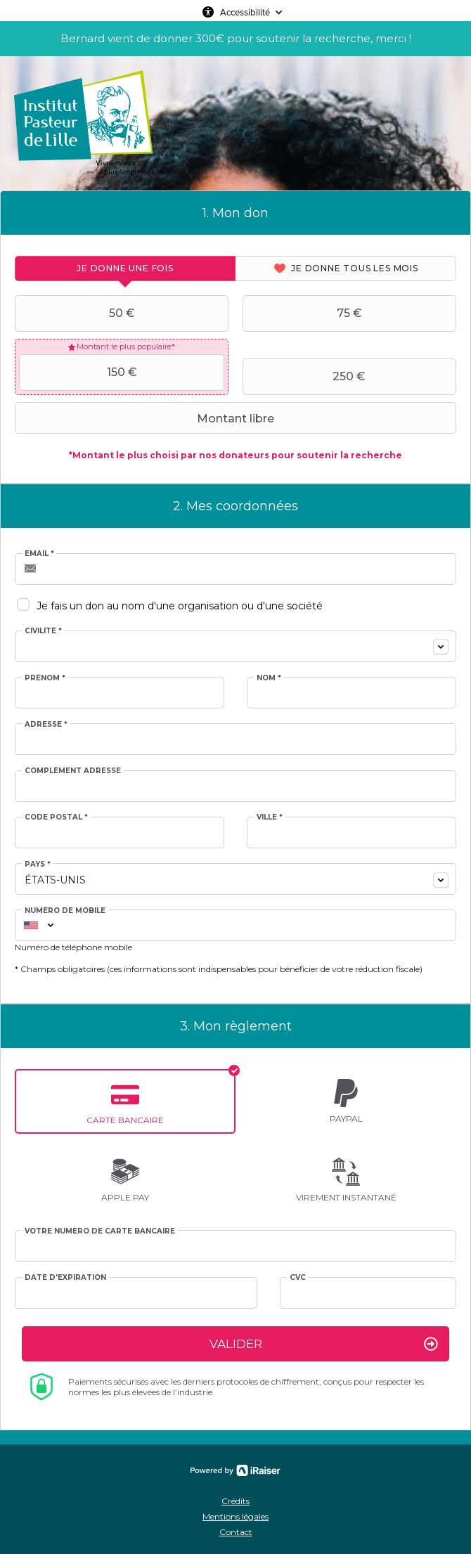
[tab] (125, 268)
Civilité (43, 631)
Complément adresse (73, 771)
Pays (38, 864)
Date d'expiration (65, 1278)
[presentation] (125, 268)
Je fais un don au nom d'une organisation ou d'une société (180, 606)
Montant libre (146, 418)
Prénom (45, 678)
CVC (298, 1278)
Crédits (235, 1501)
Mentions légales (235, 1516)
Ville (270, 817)
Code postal (56, 817)
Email (39, 554)
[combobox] (235, 646)
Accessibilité (245, 12)
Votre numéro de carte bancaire (100, 1231)
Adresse (46, 724)
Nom (269, 678)
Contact (235, 1532)
